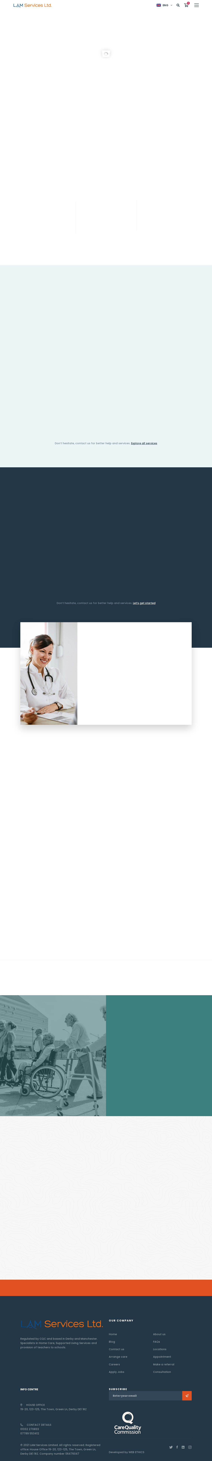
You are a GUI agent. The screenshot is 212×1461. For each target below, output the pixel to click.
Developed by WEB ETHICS (126, 1452)
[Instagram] (190, 1447)
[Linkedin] (183, 1447)
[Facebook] (177, 1447)
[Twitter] (171, 1447)
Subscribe (187, 1395)
